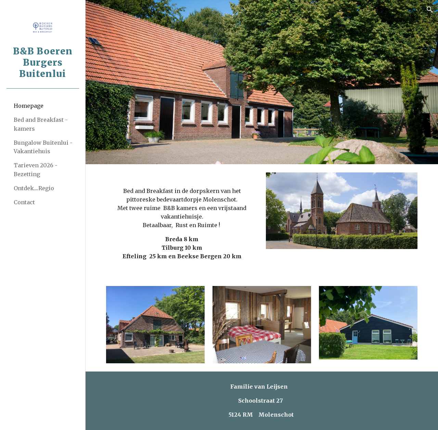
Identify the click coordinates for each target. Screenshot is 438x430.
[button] (430, 9)
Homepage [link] (28, 105)
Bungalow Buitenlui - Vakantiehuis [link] (43, 147)
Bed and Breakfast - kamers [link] (41, 124)
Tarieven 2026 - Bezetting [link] (35, 169)
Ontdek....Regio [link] (34, 188)
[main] (182, 221)
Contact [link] (24, 202)
